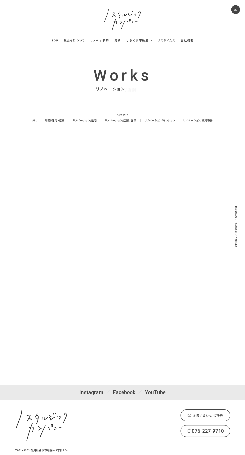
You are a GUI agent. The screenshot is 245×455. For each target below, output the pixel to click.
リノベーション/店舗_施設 (120, 120)
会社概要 (187, 40)
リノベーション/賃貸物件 (198, 120)
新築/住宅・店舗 (55, 120)
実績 (117, 40)
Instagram (236, 212)
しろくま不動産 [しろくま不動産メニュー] (137, 40)
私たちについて (74, 40)
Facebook (236, 227)
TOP (55, 40)
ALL (34, 120)
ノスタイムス (167, 40)
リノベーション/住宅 (85, 120)
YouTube (236, 242)
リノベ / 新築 (99, 40)
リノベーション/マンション (160, 120)
